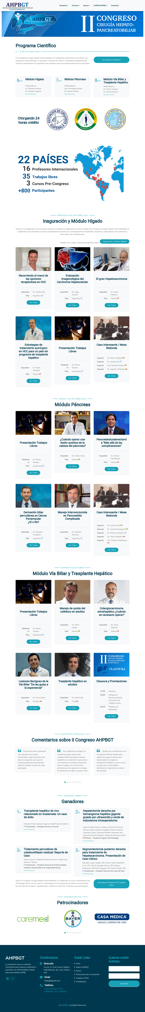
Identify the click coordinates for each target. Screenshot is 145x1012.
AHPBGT (65, 1005)
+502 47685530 (60, 991)
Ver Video (33, 302)
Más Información (30, 94)
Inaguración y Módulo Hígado (115, 241)
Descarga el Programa (112, 60)
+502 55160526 (51, 989)
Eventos (75, 5)
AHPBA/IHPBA (99, 5)
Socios (86, 5)
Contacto (115, 5)
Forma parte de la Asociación (87, 974)
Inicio (77, 963)
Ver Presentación (29, 829)
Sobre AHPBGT (81, 967)
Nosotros (63, 5)
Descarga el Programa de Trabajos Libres (112, 883)
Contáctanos (80, 981)
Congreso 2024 (81, 978)
